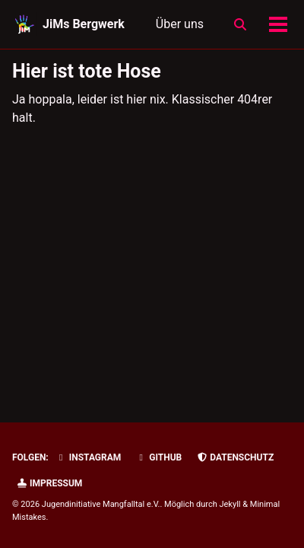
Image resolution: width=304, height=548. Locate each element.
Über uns (180, 24)
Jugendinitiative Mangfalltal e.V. (101, 504)
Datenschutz (235, 457)
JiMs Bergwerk (84, 24)
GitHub (158, 457)
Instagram (88, 457)
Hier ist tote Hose (86, 71)
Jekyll (229, 504)
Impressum (49, 483)
